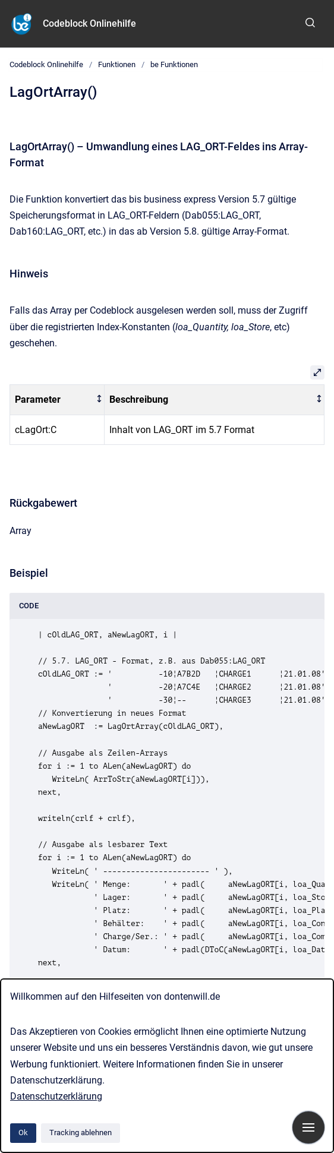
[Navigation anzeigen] (308, 1127)
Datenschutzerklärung (56, 1096)
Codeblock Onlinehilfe (89, 23)
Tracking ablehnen (80, 1132)
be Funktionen (174, 64)
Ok (23, 1132)
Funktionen (117, 64)
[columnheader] (57, 400)
